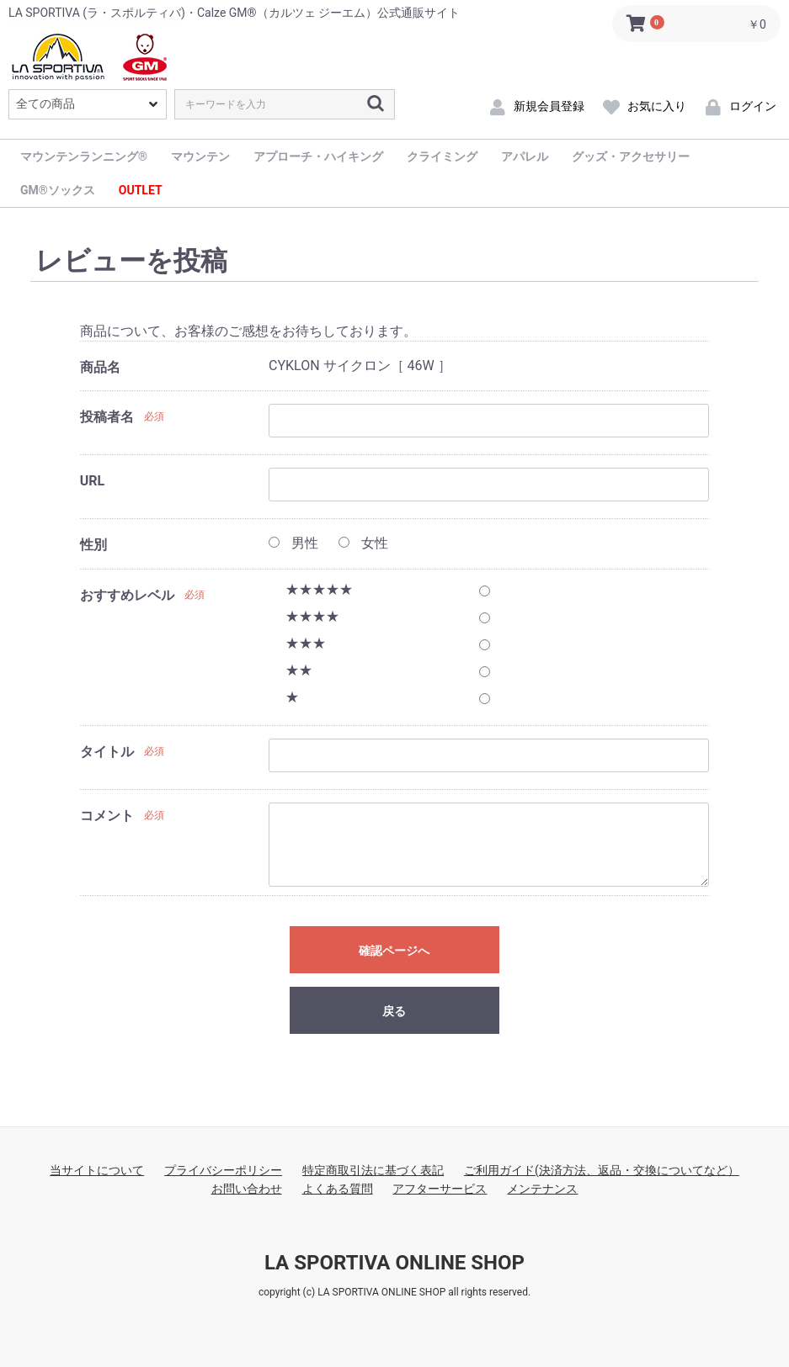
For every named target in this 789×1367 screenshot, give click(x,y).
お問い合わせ (246, 1188)
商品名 (100, 367)
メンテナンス (542, 1188)
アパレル (524, 156)
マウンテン (200, 156)
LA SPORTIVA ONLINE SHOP (394, 1262)
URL (92, 481)
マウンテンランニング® (83, 156)
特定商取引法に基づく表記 (373, 1170)
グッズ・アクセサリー (631, 156)
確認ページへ (394, 950)
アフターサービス (439, 1188)
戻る (394, 1011)
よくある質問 (337, 1188)
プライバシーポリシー (223, 1170)
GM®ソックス (57, 190)
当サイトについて (97, 1170)
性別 (93, 545)
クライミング (442, 156)
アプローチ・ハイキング (318, 156)
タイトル (107, 752)
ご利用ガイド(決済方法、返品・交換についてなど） (601, 1170)
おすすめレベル (127, 595)
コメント (107, 816)
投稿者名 (107, 417)
